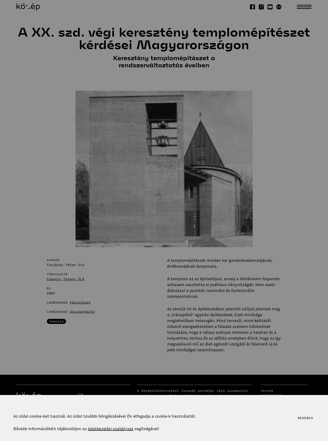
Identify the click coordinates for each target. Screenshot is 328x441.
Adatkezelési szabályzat (110, 428)
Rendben (305, 418)
